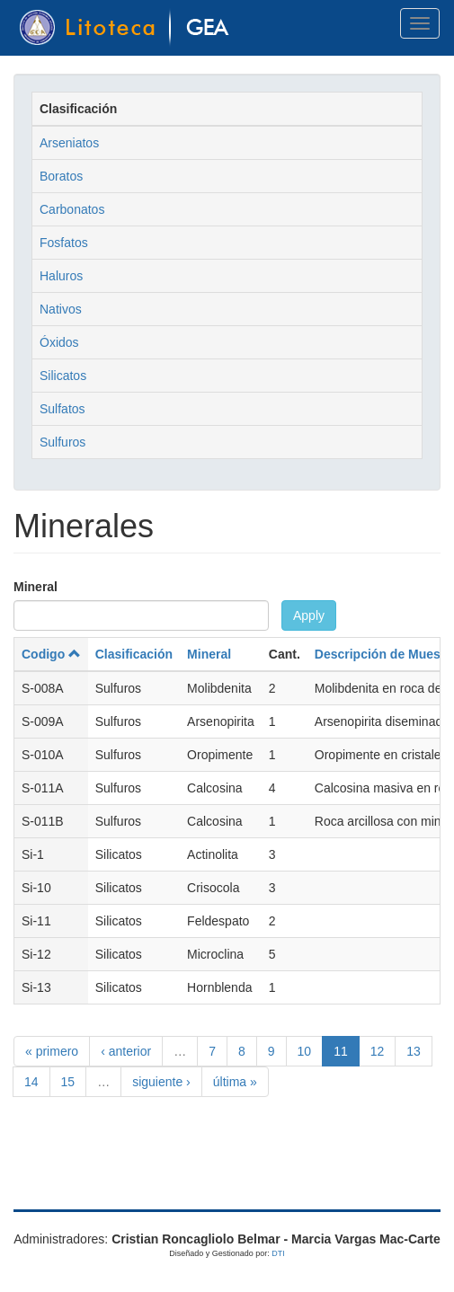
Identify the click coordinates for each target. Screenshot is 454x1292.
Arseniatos (69, 143)
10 (305, 1051)
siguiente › (161, 1082)
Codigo (51, 654)
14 (31, 1082)
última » (235, 1082)
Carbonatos (72, 209)
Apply (309, 615)
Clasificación (134, 654)
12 (377, 1051)
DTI (278, 1253)
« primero (51, 1051)
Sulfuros (62, 442)
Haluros (61, 276)
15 (68, 1082)
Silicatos (63, 375)
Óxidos (59, 342)
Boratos (61, 176)
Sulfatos (62, 409)
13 (413, 1051)
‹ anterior (126, 1051)
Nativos (61, 309)
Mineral (35, 587)
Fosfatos (64, 242)
